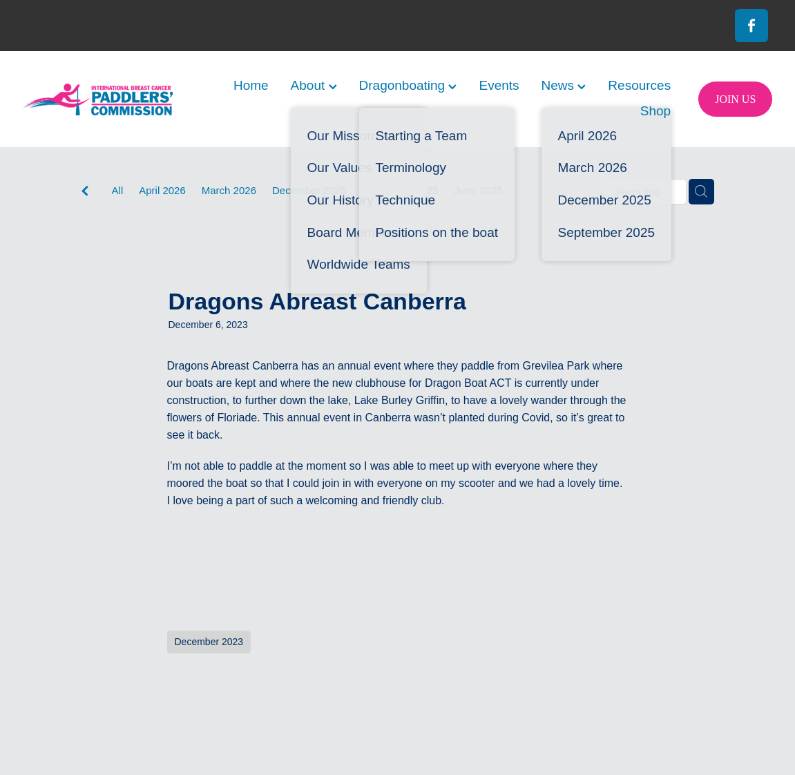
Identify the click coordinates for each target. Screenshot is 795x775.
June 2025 (478, 190)
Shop (655, 111)
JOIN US (735, 99)
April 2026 (162, 190)
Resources (639, 85)
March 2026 (229, 190)
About (314, 85)
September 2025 (400, 190)
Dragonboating (408, 85)
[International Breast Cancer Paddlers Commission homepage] (98, 99)
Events (499, 85)
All (118, 190)
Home (251, 85)
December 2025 (309, 190)
